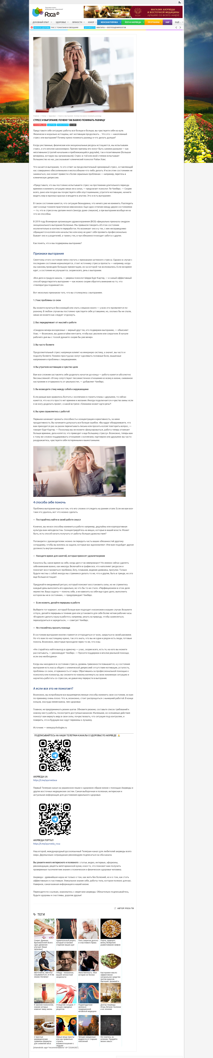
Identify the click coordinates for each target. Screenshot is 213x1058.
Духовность (90, 27)
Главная (36, 116)
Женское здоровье (42, 27)
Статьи (43, 116)
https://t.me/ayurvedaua (45, 780)
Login (179, 2)
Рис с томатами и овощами (64, 27)
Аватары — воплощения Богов (111, 27)
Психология (63, 125)
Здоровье (52, 116)
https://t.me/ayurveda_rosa (46, 843)
